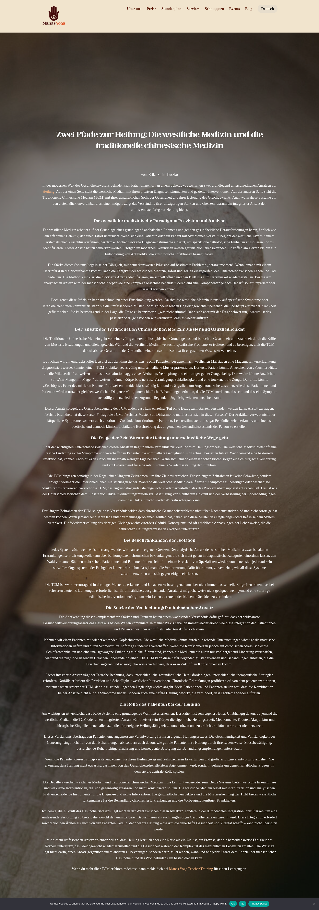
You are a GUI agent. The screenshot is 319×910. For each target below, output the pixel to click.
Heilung (26, 191)
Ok (233, 903)
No (242, 903)
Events (234, 9)
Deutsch (267, 9)
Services (193, 9)
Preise (151, 9)
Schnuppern (214, 9)
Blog (248, 9)
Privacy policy (258, 903)
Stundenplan (171, 9)
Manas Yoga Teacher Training (169, 869)
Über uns (134, 9)
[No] (314, 904)
